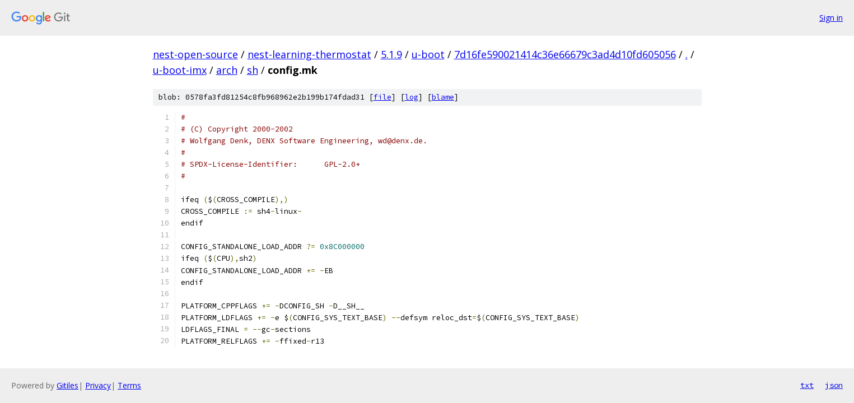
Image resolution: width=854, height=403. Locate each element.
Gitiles (67, 385)
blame (443, 97)
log (411, 97)
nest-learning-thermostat (309, 54)
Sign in (831, 17)
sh (252, 70)
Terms (129, 385)
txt (807, 385)
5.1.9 (391, 54)
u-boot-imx (180, 70)
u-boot (428, 54)
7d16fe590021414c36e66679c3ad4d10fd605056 (565, 54)
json (834, 385)
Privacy (98, 385)
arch (226, 70)
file (382, 97)
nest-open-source (195, 54)
